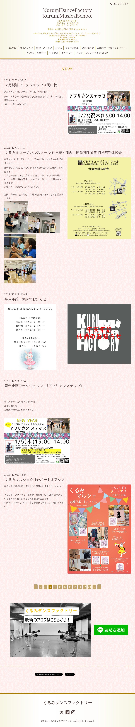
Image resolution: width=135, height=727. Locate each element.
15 (65, 587)
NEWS (30, 52)
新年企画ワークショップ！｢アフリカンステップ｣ (43, 386)
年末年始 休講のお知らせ (26, 299)
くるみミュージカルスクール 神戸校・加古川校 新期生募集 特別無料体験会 (63, 152)
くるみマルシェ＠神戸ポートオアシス (35, 479)
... (40, 587)
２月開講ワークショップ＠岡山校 (31, 85)
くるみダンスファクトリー (67, 702)
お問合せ (41, 52)
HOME (12, 47)
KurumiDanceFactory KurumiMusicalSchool (67, 13)
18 (80, 587)
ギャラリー (67, 52)
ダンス (58, 47)
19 (85, 587)
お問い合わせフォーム (40, 194)
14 (60, 587)
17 (75, 587)
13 (55, 587)
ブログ (79, 52)
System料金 (88, 47)
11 (45, 587)
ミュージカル (72, 47)
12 (50, 587)
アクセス (53, 52)
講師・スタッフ (44, 47)
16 (70, 587)
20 (89, 587)
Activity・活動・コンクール (111, 47)
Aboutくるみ (26, 47)
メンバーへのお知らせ (97, 52)
